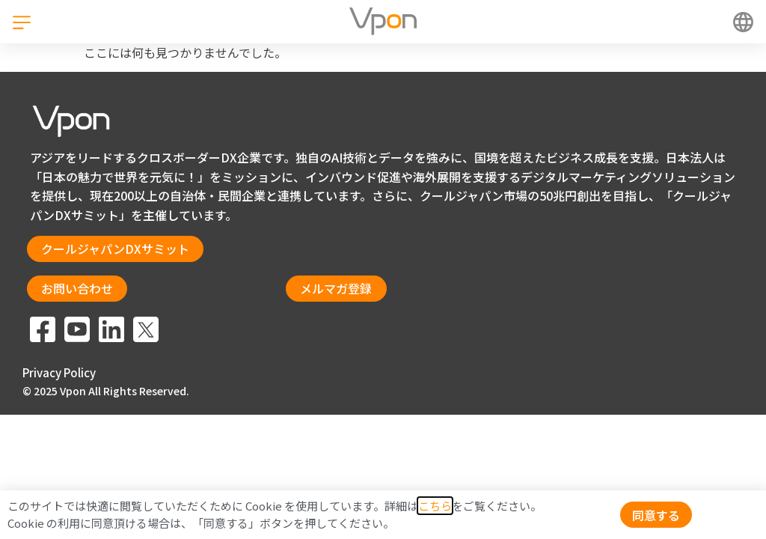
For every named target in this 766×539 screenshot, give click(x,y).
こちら (435, 506)
